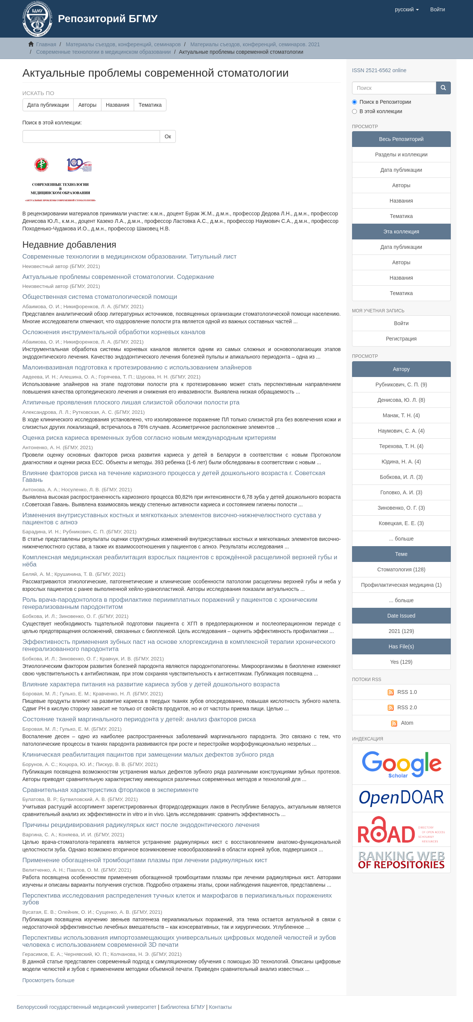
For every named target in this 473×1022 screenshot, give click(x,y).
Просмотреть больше (49, 980)
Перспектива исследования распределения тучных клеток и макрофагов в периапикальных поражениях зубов (177, 899)
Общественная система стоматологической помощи (100, 296)
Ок (168, 136)
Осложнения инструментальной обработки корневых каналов (114, 332)
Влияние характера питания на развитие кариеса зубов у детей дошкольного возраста (151, 684)
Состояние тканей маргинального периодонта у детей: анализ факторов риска (139, 719)
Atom (401, 723)
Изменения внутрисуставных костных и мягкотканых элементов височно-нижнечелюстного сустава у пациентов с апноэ (172, 519)
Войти (401, 323)
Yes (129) (401, 662)
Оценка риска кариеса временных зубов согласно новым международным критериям (149, 437)
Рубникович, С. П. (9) (401, 385)
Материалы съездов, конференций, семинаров (123, 44)
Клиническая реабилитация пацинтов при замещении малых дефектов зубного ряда (148, 754)
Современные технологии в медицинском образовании (103, 52)
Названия (117, 105)
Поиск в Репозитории (381, 102)
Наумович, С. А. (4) (401, 431)
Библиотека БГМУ (183, 1007)
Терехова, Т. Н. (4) (401, 446)
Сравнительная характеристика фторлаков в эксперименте (111, 789)
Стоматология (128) (401, 569)
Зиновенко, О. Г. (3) (401, 508)
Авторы (87, 105)
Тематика (150, 105)
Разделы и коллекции (401, 154)
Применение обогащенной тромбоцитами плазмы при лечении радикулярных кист (145, 860)
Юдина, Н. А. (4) (401, 462)
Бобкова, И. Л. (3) (401, 477)
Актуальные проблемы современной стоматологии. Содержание (119, 276)
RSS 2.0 (401, 707)
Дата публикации (48, 105)
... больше (401, 539)
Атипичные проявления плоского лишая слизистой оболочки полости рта (131, 402)
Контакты (220, 1007)
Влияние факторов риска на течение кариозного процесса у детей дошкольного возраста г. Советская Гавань (174, 476)
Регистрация (401, 339)
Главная (46, 44)
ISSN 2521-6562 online (379, 70)
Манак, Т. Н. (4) (401, 415)
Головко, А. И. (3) (401, 492)
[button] (407, 9)
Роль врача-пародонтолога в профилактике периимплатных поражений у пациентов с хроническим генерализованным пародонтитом (170, 603)
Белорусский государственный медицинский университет (87, 1007)
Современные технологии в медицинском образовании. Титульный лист (130, 256)
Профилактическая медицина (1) (401, 585)
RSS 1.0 (401, 692)
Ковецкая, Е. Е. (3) (401, 523)
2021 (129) (401, 631)
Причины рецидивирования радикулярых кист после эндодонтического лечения (141, 824)
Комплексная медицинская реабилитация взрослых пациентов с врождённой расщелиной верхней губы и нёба (180, 561)
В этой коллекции (377, 111)
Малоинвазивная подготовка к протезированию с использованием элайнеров (137, 367)
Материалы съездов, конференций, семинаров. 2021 (255, 44)
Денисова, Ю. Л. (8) (401, 400)
